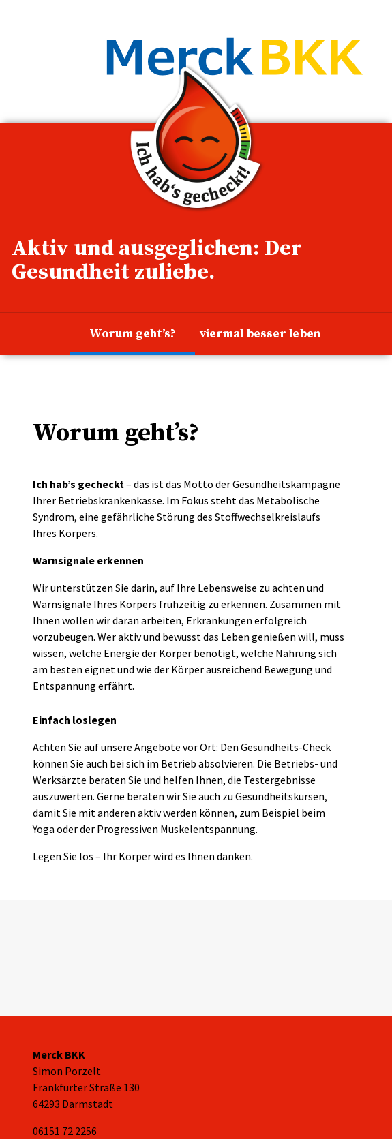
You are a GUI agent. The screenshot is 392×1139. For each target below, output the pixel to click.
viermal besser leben (260, 333)
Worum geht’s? (132, 333)
